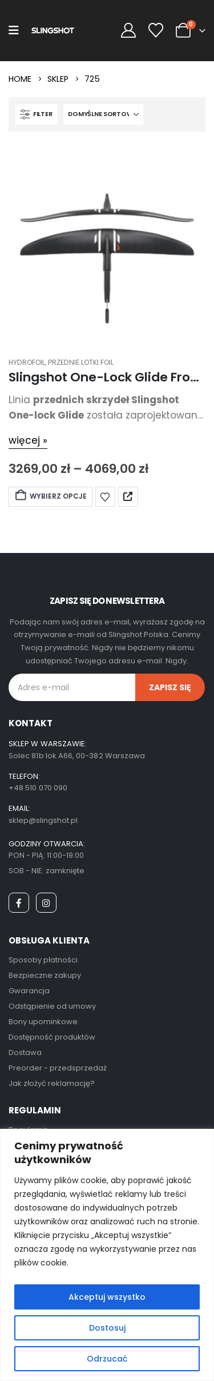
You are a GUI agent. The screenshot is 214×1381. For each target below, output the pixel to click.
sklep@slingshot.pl (43, 820)
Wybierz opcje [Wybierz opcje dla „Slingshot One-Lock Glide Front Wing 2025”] (50, 496)
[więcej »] (28, 441)
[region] (107, 1255)
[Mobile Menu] (14, 30)
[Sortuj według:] (103, 114)
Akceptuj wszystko (107, 1297)
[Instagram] (46, 903)
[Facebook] (19, 903)
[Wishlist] (156, 30)
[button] (36, 114)
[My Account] (128, 30)
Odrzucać (107, 1358)
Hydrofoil (27, 362)
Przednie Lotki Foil (81, 362)
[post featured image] (107, 241)
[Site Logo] (53, 30)
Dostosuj (107, 1328)
